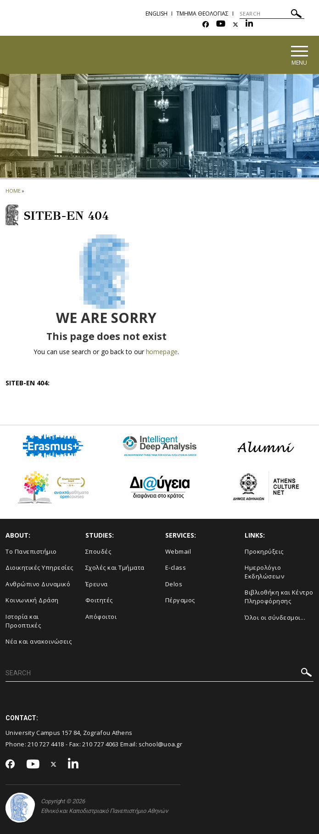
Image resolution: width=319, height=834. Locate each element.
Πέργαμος (180, 600)
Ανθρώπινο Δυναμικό (38, 584)
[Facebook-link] (205, 24)
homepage (162, 351)
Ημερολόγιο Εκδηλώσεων (264, 571)
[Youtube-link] (220, 24)
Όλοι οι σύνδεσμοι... (275, 617)
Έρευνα (96, 584)
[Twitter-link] (235, 24)
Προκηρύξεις (264, 551)
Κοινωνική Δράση (32, 600)
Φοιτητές (99, 600)
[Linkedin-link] (249, 24)
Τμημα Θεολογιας (202, 13)
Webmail (178, 551)
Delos (174, 584)
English (157, 13)
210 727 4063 (100, 744)
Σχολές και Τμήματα (115, 567)
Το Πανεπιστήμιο (31, 551)
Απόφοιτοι (101, 616)
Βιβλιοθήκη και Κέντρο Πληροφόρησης (279, 596)
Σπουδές (98, 551)
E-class (175, 567)
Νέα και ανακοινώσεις (39, 641)
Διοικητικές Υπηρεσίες (39, 567)
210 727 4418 (46, 744)
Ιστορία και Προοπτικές (23, 620)
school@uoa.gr (160, 744)
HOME (13, 190)
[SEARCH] (272, 14)
